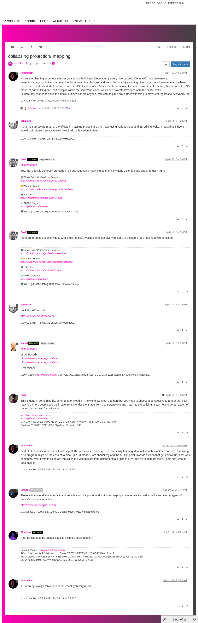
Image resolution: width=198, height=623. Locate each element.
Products (12, 21)
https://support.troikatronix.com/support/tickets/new (46, 189)
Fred (23, 395)
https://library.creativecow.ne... (39, 316)
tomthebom (27, 73)
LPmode (25, 490)
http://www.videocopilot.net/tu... (39, 505)
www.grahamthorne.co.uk (52, 550)
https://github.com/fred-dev (34, 418)
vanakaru (26, 121)
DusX (23, 159)
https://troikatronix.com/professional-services (43, 180)
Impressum (176, 3)
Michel (24, 343)
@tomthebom (47, 160)
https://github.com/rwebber (34, 206)
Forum (30, 21)
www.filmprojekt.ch (46, 374)
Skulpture (26, 532)
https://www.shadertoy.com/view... (41, 358)
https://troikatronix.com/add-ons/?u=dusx (41, 198)
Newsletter (85, 21)
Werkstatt (61, 21)
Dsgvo (162, 3)
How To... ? (20, 63)
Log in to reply (180, 64)
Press (150, 3)
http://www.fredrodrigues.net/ (35, 415)
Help (44, 21)
